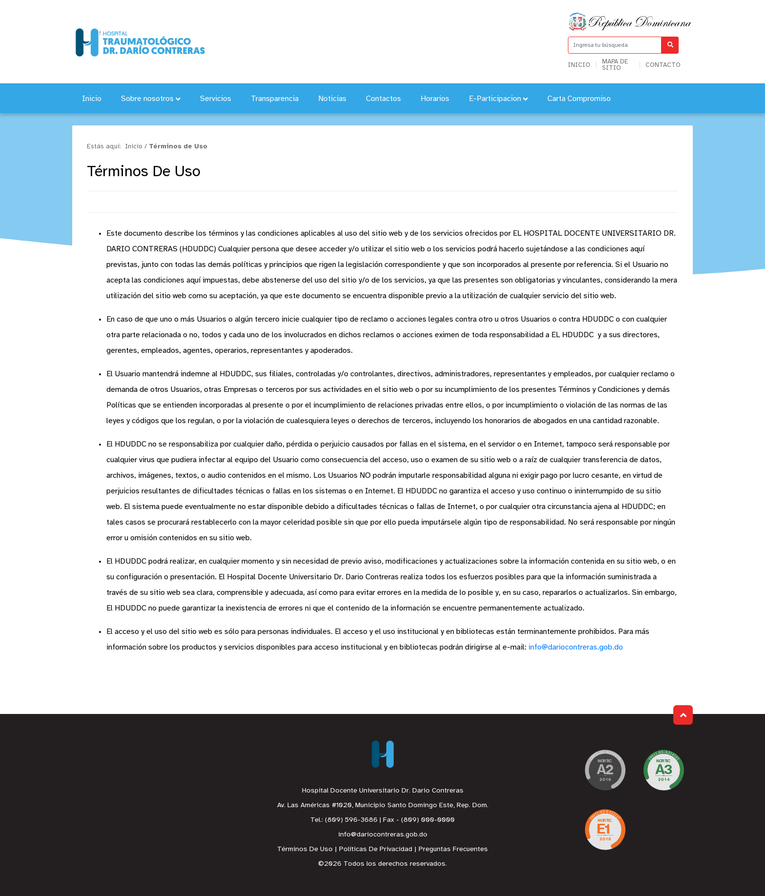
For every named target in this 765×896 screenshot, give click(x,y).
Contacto (663, 65)
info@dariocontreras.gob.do (575, 647)
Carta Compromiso (579, 99)
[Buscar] (670, 45)
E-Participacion (498, 99)
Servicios (215, 99)
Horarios (435, 99)
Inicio (579, 65)
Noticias (332, 99)
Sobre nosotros (151, 99)
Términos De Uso (305, 849)
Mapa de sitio (615, 65)
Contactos (383, 99)
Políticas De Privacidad (375, 849)
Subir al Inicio (683, 715)
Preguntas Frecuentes (453, 849)
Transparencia (275, 99)
